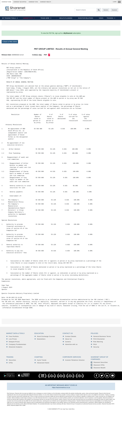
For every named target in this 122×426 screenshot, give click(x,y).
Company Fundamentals (16, 344)
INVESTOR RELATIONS (85, 18)
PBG (40, 55)
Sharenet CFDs (33, 1)
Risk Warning (97, 341)
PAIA (94, 344)
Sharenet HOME (6, 1)
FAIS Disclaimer (98, 339)
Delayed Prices (13, 341)
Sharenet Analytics (14, 347)
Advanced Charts (41, 363)
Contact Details (69, 336)
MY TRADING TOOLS (9, 18)
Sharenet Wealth (98, 368)
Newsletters (39, 339)
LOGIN (114, 1)
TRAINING (110, 18)
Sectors (105, 10)
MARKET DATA (28, 18)
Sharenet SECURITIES (20, 1)
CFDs (9, 363)
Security (95, 347)
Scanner (114, 10)
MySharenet (68, 33)
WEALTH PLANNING (65, 18)
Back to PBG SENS (10, 42)
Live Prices (11, 339)
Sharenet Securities (99, 362)
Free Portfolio (12, 336)
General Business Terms (101, 336)
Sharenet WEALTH (45, 1)
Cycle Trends (40, 360)
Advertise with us (70, 344)
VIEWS (101, 18)
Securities (11, 360)
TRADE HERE (45, 18)
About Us (67, 339)
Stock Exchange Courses (44, 336)
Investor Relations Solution (74, 360)
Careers (67, 341)
